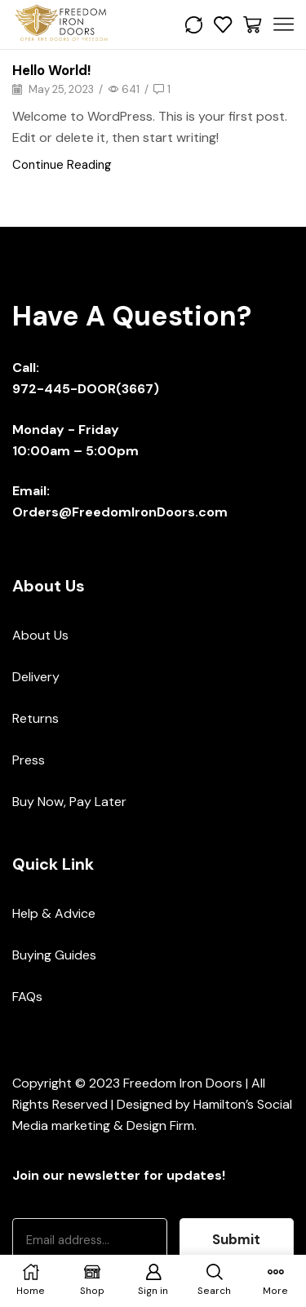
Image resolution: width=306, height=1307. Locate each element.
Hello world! (51, 70)
